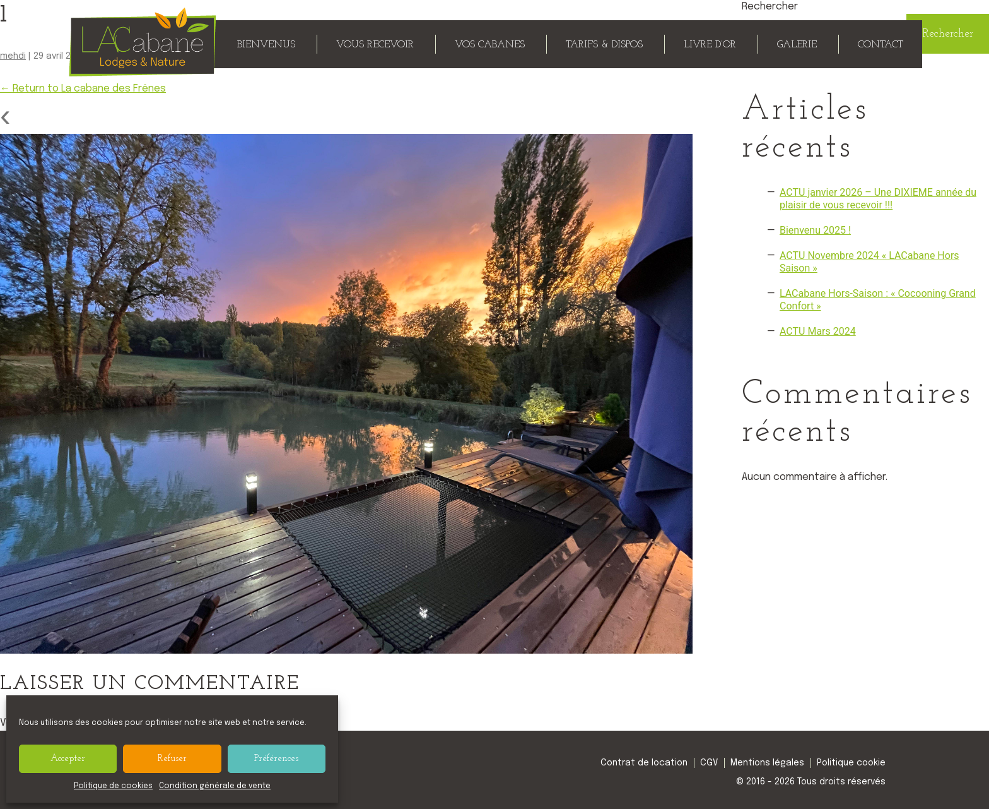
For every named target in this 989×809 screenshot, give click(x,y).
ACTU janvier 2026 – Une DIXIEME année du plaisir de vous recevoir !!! (878, 198)
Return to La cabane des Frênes (83, 88)
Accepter (67, 759)
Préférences (276, 759)
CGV (709, 762)
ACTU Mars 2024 (818, 331)
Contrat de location (644, 762)
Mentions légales (767, 762)
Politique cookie (851, 762)
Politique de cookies (113, 786)
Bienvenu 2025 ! (815, 230)
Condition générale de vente (215, 786)
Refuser (172, 759)
